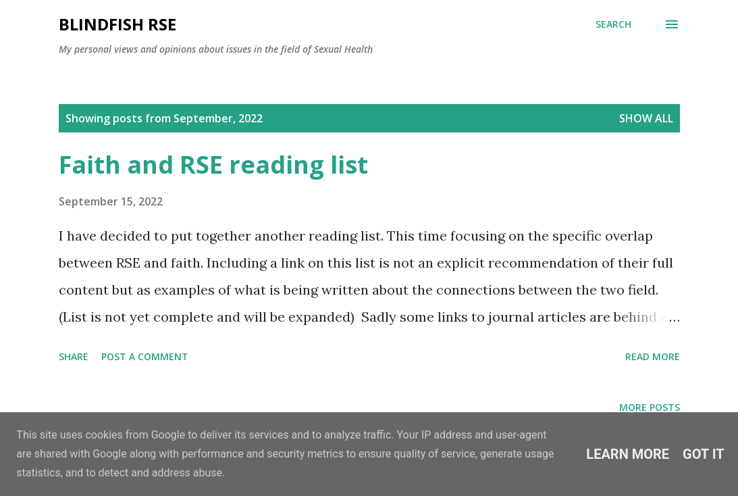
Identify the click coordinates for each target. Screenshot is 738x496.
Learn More (627, 454)
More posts (649, 407)
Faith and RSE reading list (213, 164)
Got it (703, 454)
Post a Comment (144, 356)
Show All (646, 118)
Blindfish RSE (117, 24)
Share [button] (73, 356)
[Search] (613, 24)
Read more (652, 356)
